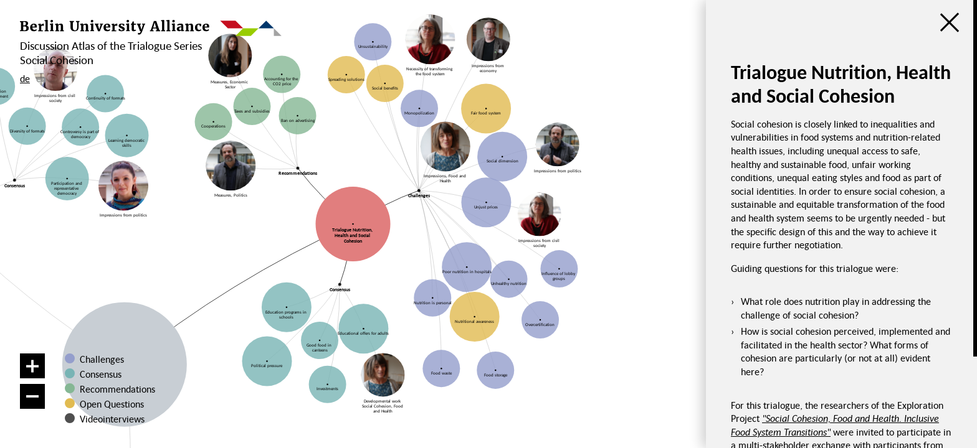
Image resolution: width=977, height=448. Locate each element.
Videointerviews (112, 419)
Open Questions (112, 404)
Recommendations (117, 389)
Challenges (102, 359)
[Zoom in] (32, 365)
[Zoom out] (32, 396)
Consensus (101, 374)
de (25, 78)
